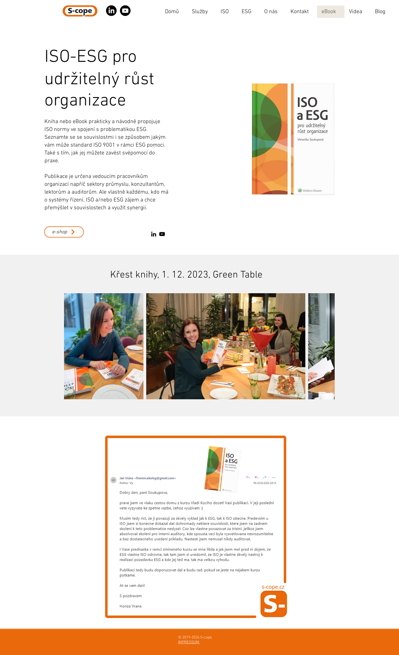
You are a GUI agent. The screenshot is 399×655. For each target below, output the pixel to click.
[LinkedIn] (153, 234)
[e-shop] (64, 232)
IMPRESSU (187, 642)
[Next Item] (325, 346)
